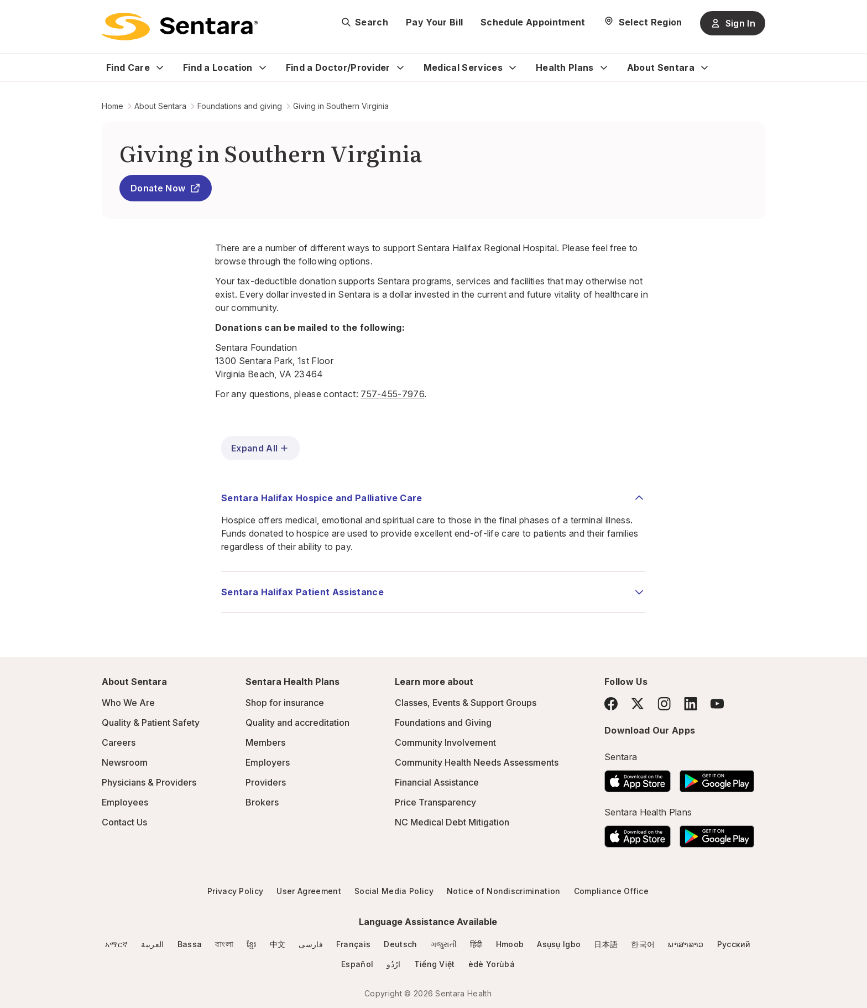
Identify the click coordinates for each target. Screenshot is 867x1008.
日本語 (606, 944)
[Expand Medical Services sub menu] (512, 67)
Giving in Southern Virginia (341, 106)
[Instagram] (664, 703)
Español (357, 964)
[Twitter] (637, 703)
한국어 (643, 944)
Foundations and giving (239, 106)
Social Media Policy (393, 891)
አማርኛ (116, 944)
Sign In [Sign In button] (732, 23)
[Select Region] (642, 22)
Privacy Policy (235, 891)
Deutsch (400, 944)
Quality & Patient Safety (151, 722)
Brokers (262, 802)
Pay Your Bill (434, 22)
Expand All (260, 448)
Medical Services (463, 67)
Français (353, 944)
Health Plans (565, 67)
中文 (278, 944)
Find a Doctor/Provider (338, 67)
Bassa (189, 944)
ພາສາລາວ (685, 944)
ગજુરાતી (444, 944)
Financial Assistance (437, 782)
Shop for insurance (285, 702)
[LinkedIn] (690, 703)
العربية (152, 944)
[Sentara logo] (180, 26)
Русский (734, 944)
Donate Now (165, 188)
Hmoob (510, 944)
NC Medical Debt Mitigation (452, 822)
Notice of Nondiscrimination (504, 891)
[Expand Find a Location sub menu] (262, 67)
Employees (125, 802)
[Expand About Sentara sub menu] (704, 67)
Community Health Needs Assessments (476, 762)
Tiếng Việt (434, 964)
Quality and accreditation (297, 722)
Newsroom (125, 762)
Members (265, 742)
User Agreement (308, 891)
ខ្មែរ (252, 944)
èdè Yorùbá (491, 964)
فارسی (311, 944)
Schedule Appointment (532, 22)
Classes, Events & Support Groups (465, 702)
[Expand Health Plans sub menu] (603, 67)
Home (112, 106)
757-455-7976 (392, 393)
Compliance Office (611, 891)
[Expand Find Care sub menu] (159, 67)
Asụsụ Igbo (559, 944)
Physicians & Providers (149, 782)
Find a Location (218, 67)
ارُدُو (393, 964)
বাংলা (224, 944)
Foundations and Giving (443, 722)
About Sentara (660, 67)
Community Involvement (445, 742)
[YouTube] (717, 704)
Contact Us (124, 822)
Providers (266, 782)
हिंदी (476, 944)
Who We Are (128, 702)
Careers (118, 742)
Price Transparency (435, 802)
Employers (268, 762)
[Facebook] (611, 703)
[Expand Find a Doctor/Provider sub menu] (400, 67)
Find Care (128, 67)
